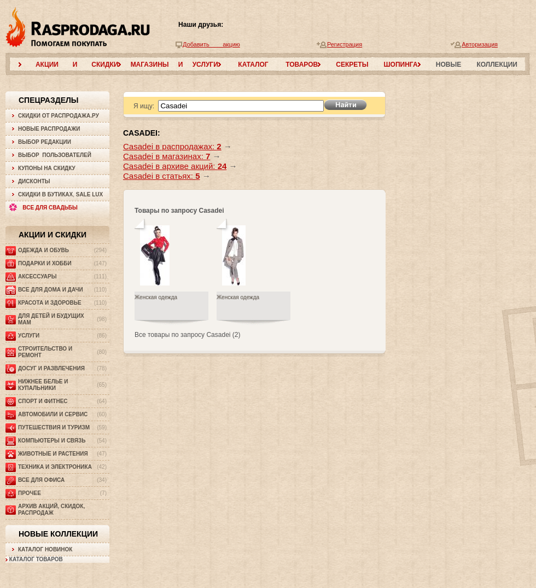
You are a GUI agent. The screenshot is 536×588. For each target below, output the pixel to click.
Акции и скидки (52, 234)
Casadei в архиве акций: (174, 166)
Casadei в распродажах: (172, 146)
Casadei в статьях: (161, 176)
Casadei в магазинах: (166, 156)
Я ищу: (143, 106)
